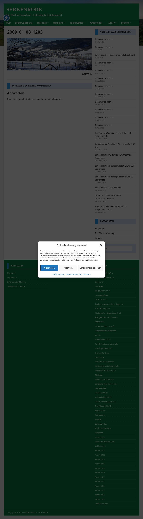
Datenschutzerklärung (73, 274)
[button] (101, 245)
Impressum (86, 274)
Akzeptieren (49, 268)
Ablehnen (68, 268)
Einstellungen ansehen (90, 268)
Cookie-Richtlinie (59, 274)
